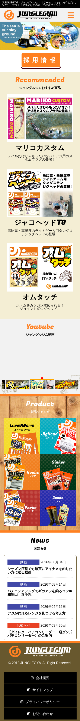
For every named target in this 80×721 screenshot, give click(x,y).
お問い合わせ (40, 714)
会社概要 (40, 678)
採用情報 (40, 60)
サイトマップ (40, 690)
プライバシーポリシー (40, 702)
